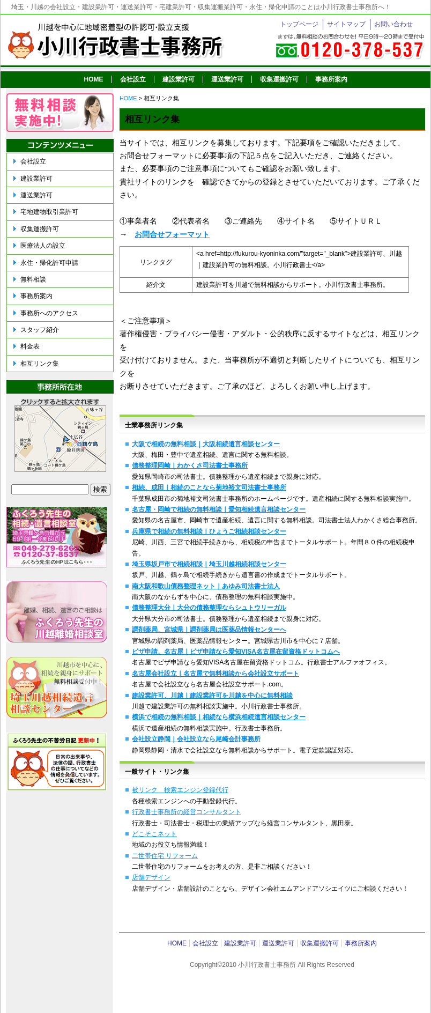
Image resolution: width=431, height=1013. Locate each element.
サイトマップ (346, 24)
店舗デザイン (151, 877)
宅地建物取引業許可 (49, 212)
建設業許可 (178, 79)
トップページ (299, 24)
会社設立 (133, 79)
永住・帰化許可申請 (49, 263)
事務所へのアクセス (49, 313)
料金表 (30, 346)
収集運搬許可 (279, 79)
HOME (93, 79)
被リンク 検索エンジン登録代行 (180, 790)
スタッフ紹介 (39, 330)
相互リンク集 (39, 363)
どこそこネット (154, 834)
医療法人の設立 (42, 245)
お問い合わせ (393, 24)
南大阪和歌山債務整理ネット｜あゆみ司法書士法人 (206, 586)
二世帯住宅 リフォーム (165, 856)
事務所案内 (331, 79)
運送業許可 (227, 79)
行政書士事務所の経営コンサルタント (186, 812)
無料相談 (33, 279)
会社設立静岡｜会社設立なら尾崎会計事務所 (196, 739)
